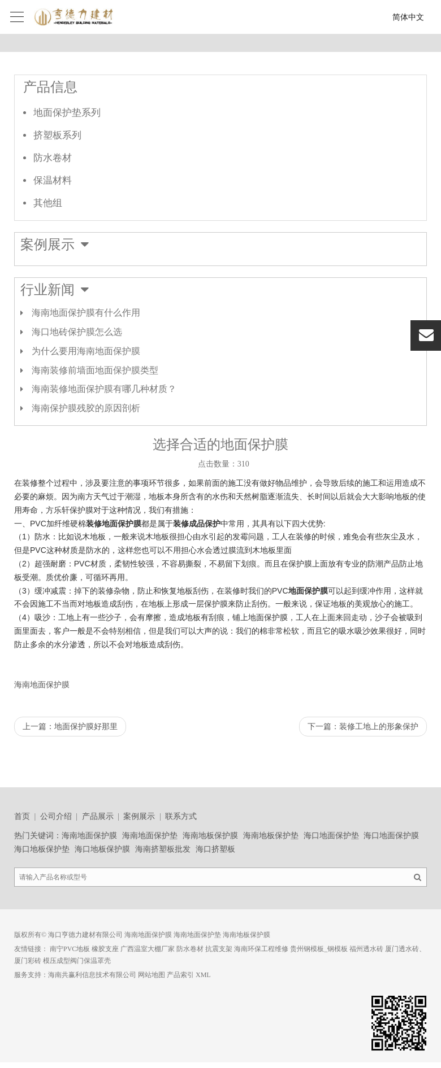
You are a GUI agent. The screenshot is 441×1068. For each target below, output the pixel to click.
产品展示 (98, 816)
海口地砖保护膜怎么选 (77, 332)
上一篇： (70, 726)
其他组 (47, 203)
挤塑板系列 (57, 135)
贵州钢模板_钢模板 (319, 949)
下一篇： (363, 726)
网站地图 (151, 975)
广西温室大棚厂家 (147, 949)
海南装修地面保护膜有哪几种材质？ (104, 389)
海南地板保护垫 (271, 835)
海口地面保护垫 (331, 835)
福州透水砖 (366, 949)
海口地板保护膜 (102, 849)
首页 (22, 816)
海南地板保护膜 (210, 835)
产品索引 (180, 975)
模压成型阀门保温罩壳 (77, 961)
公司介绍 (56, 816)
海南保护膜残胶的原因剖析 (86, 408)
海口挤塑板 (215, 849)
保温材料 (52, 180)
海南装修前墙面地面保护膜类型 (95, 370)
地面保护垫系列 (67, 112)
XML (203, 975)
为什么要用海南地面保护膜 (86, 351)
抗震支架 (218, 949)
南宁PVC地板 (70, 949)
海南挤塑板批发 (163, 849)
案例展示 (139, 816)
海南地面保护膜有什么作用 (86, 312)
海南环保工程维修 (261, 949)
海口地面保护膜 (391, 835)
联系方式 (181, 816)
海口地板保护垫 (42, 849)
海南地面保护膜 (42, 685)
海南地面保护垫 (150, 835)
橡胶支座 (105, 949)
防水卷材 (52, 157)
